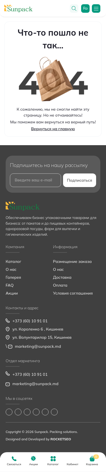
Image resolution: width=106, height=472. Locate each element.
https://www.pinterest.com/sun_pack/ (54, 412)
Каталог (13, 261)
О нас (11, 269)
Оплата (60, 285)
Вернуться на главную (53, 128)
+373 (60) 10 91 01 (29, 320)
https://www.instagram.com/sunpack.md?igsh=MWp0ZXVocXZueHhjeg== (18, 412)
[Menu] (96, 8)
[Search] (74, 8)
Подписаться (79, 180)
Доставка (62, 277)
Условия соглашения (73, 293)
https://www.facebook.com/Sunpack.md (9, 412)
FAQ (10, 285)
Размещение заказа (72, 261)
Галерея (13, 277)
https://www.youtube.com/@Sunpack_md (36, 412)
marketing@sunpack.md (38, 346)
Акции (12, 293)
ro (85, 8)
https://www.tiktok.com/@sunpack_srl (27, 412)
